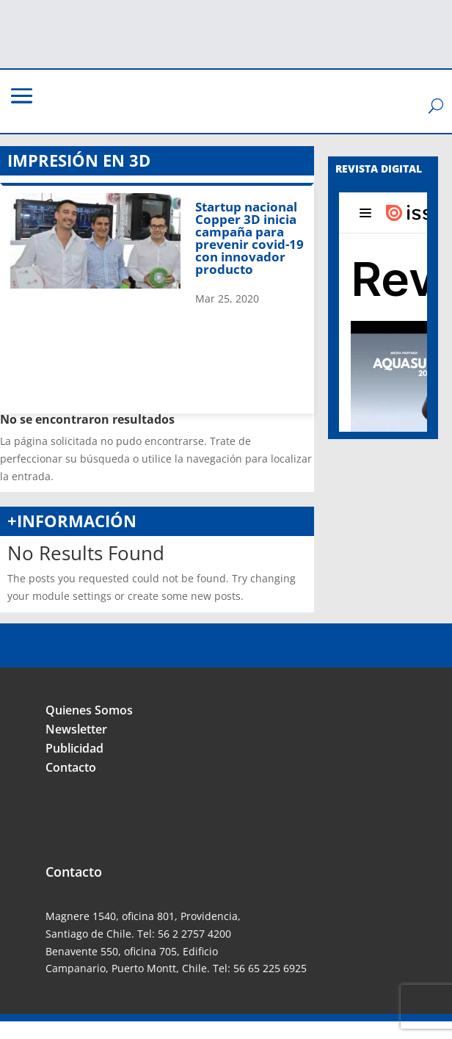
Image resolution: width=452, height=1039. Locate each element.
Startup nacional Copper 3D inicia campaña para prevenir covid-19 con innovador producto (249, 238)
